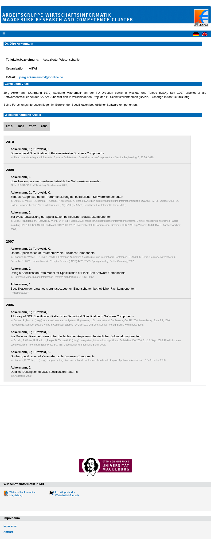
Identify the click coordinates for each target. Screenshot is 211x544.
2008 (20, 126)
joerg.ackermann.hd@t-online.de (41, 77)
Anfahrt (8, 531)
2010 (9, 126)
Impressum (10, 526)
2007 (32, 126)
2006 (44, 126)
